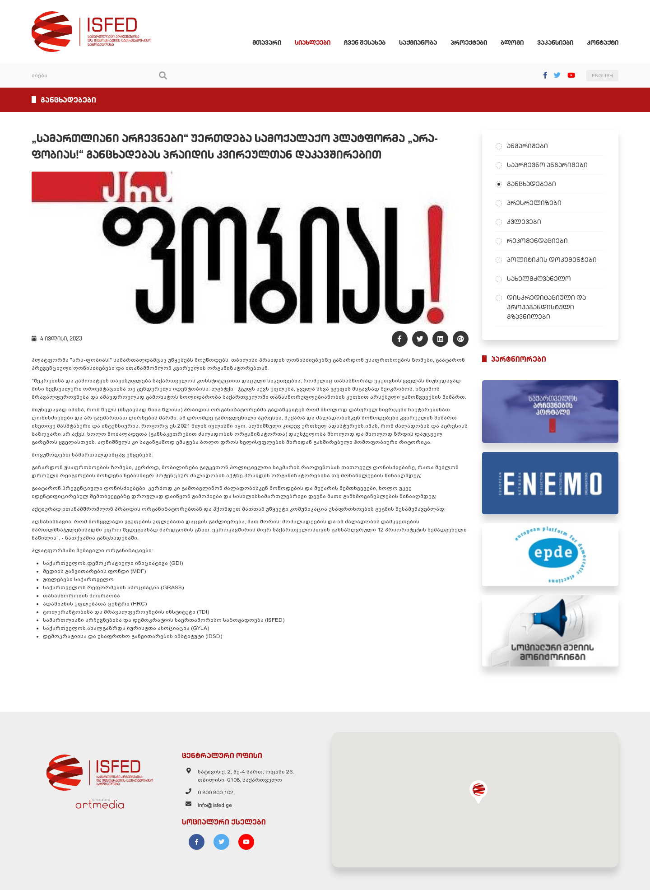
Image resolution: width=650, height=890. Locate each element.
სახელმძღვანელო (539, 279)
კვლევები (524, 222)
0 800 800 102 (215, 792)
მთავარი (266, 42)
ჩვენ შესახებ (364, 42)
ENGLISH (602, 75)
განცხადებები (531, 184)
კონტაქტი (602, 42)
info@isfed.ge (215, 805)
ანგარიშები (527, 146)
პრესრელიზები (534, 203)
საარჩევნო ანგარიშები (547, 165)
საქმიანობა (418, 42)
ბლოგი (512, 42)
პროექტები (468, 42)
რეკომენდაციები (537, 241)
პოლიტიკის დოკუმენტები (552, 260)
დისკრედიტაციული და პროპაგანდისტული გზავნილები (546, 307)
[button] (478, 792)
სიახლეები (312, 42)
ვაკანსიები (555, 42)
